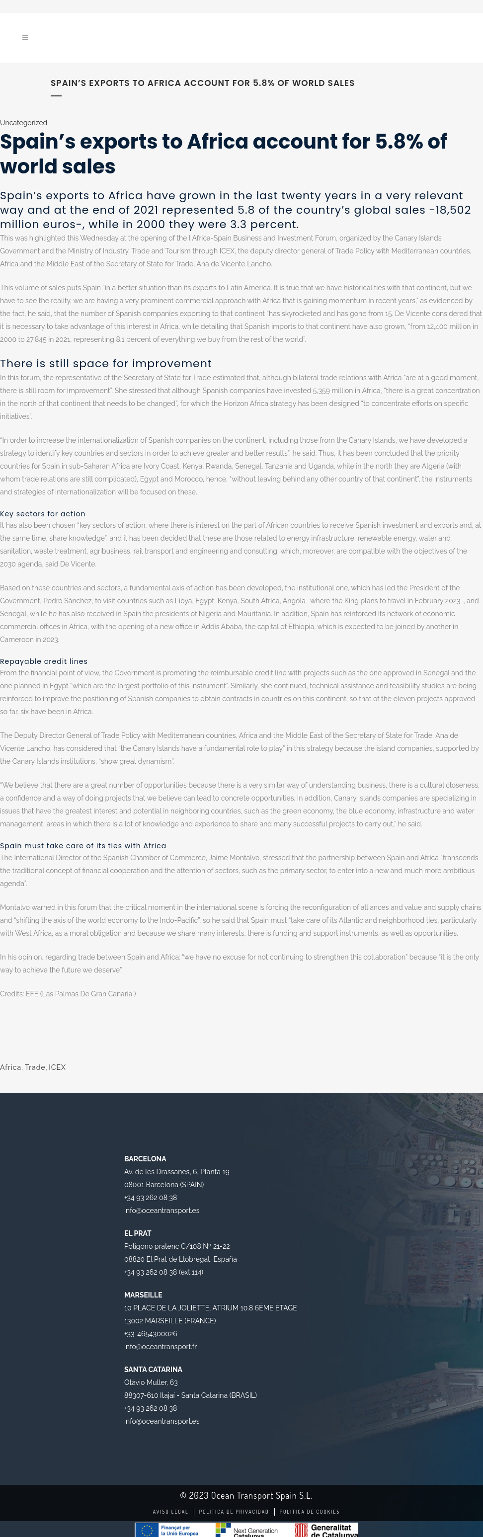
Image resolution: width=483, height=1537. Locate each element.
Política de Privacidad (234, 1512)
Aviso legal (171, 1512)
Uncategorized (23, 123)
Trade (35, 1067)
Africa (10, 1067)
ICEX (57, 1067)
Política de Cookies (310, 1512)
